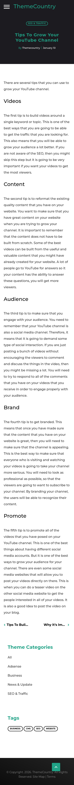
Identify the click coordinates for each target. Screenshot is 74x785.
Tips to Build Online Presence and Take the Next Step (18, 625)
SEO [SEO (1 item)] (38, 728)
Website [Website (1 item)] (50, 728)
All (10, 657)
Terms (51, 776)
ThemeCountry (35, 6)
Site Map (39, 776)
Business (15, 675)
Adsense (14, 666)
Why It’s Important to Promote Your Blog (56, 625)
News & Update (20, 684)
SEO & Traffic (37, 23)
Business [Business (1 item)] (15, 728)
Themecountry (31, 47)
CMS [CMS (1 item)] (28, 728)
